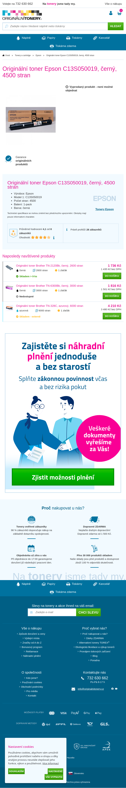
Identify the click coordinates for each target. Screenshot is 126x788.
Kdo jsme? (32, 678)
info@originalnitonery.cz (91, 689)
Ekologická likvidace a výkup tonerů (95, 647)
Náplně (23, 38)
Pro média (32, 691)
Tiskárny (74, 38)
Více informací (50, 763)
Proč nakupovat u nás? (94, 634)
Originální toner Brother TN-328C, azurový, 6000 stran (49, 305)
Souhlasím (16, 771)
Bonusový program (32, 647)
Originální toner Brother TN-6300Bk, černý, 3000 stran (49, 285)
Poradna (95, 660)
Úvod (7, 55)
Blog (95, 656)
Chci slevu (88, 612)
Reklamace (32, 651)
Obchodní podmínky (32, 687)
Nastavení (55, 771)
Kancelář (102, 38)
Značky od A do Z (32, 642)
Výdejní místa (32, 638)
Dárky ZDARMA (95, 638)
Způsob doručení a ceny (32, 634)
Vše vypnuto (53, 777)
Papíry (48, 38)
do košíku (112, 275)
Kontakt (32, 695)
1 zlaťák (62, 270)
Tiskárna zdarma (63, 46)
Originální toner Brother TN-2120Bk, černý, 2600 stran (49, 265)
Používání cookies (32, 682)
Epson (38, 55)
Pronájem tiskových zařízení (95, 651)
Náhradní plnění (32, 656)
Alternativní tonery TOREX (95, 642)
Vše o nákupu (113, 3)
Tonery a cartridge (23, 55)
